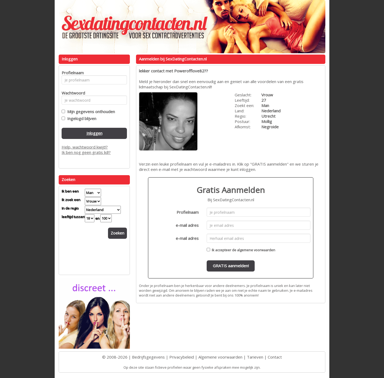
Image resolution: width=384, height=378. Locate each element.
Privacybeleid (181, 357)
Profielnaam (188, 212)
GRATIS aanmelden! (231, 265)
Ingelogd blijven (80, 118)
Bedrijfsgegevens (148, 357)
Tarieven (255, 357)
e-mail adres (187, 225)
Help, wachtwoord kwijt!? (85, 147)
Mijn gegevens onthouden (90, 111)
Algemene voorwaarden (220, 357)
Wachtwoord (72, 93)
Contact (275, 357)
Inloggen (94, 133)
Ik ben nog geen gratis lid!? (86, 152)
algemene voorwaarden (256, 250)
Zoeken (117, 233)
